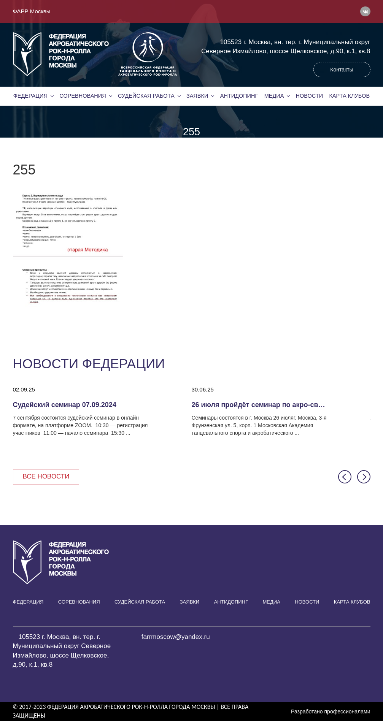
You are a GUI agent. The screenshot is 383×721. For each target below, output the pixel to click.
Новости (309, 96)
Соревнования (82, 96)
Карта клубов (349, 96)
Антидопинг (239, 96)
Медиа (274, 96)
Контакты (341, 70)
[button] (344, 476)
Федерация (30, 96)
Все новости (46, 476)
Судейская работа (146, 96)
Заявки (197, 96)
